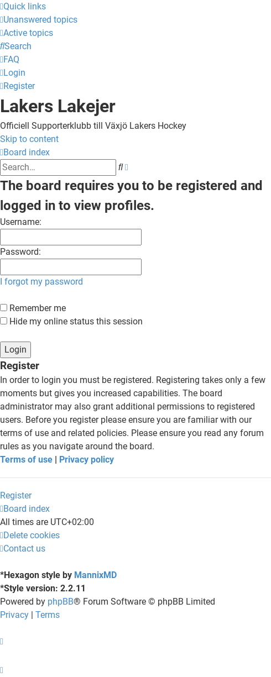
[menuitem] (38, 19)
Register (16, 495)
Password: (20, 251)
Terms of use (26, 459)
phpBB (61, 601)
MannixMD (95, 575)
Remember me (33, 308)
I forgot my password (41, 281)
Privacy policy (86, 459)
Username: (20, 222)
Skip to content (29, 139)
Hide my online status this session (71, 321)
